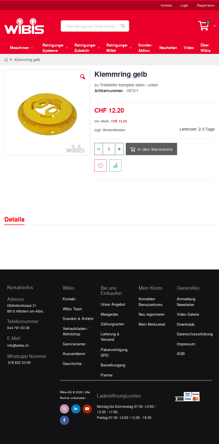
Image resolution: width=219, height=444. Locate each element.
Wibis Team (72, 308)
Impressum (186, 343)
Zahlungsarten (112, 324)
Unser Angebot (113, 304)
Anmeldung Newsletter (186, 301)
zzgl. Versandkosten (109, 129)
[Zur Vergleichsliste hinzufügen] (115, 165)
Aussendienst (74, 353)
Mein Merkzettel (152, 324)
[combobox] (95, 26)
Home (6, 59)
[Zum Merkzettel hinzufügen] (100, 165)
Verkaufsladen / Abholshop (75, 331)
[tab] (18, 214)
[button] (83, 81)
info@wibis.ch (18, 345)
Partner (107, 375)
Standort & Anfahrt (78, 318)
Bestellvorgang (113, 365)
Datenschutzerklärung (195, 333)
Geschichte (72, 363)
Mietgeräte (109, 314)
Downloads (186, 324)
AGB (181, 353)
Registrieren (206, 5)
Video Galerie (188, 314)
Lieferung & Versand (110, 336)
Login (184, 5)
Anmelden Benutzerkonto (151, 301)
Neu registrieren (152, 314)
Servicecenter (74, 343)
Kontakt (166, 5)
